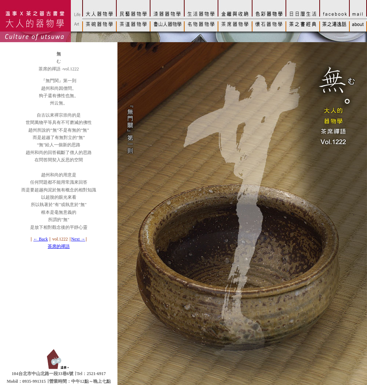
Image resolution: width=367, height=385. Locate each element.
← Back (40, 239)
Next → (78, 239)
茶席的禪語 (59, 246)
